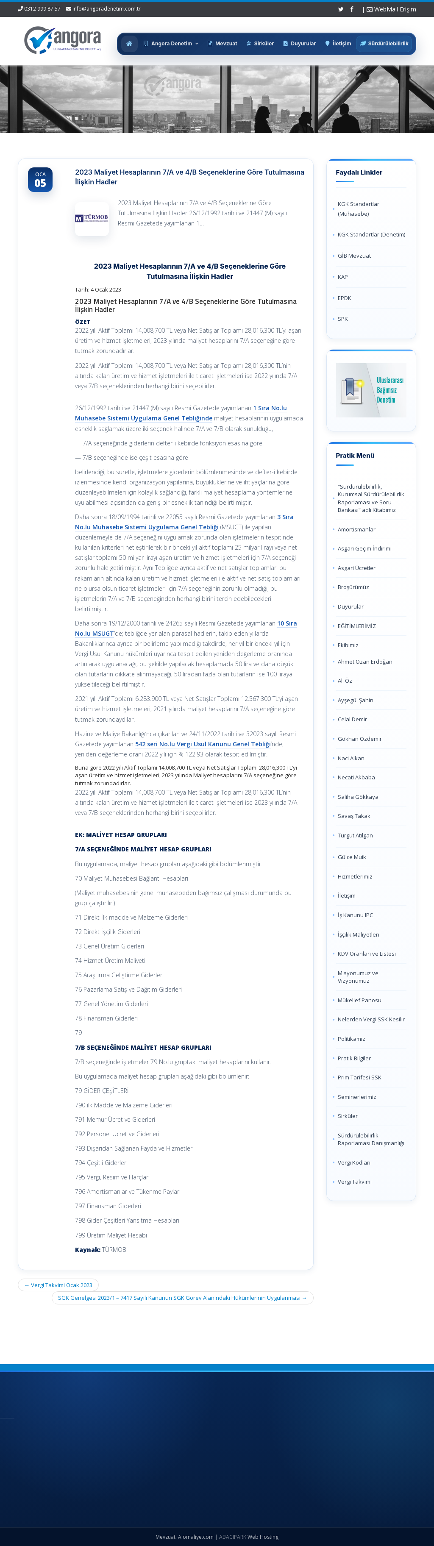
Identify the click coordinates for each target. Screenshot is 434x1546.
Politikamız (351, 1039)
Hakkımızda (237, 1445)
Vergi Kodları (354, 1162)
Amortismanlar (357, 529)
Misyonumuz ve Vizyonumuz (358, 977)
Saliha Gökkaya (358, 797)
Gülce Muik (352, 857)
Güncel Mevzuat (243, 1473)
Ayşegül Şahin (355, 700)
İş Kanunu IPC (355, 915)
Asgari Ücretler (357, 568)
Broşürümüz (353, 587)
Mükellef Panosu (359, 1000)
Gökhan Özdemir (360, 738)
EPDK (344, 298)
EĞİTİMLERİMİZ (357, 626)
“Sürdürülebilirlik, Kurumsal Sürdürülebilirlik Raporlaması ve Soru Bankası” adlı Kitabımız (371, 498)
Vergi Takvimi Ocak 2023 (58, 1285)
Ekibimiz (348, 645)
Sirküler (348, 1116)
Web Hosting (263, 1536)
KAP (343, 277)
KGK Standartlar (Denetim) (371, 234)
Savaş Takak (354, 816)
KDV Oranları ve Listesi (367, 953)
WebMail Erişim (391, 9)
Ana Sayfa (235, 1431)
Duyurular (351, 606)
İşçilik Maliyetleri (358, 934)
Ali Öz (345, 680)
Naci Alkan (351, 758)
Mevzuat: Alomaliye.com (185, 1536)
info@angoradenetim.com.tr (106, 8)
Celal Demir (352, 719)
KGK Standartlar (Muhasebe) (358, 208)
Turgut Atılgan (355, 835)
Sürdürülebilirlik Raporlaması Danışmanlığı (371, 1139)
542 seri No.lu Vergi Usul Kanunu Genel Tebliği (203, 744)
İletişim (347, 895)
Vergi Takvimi (355, 1181)
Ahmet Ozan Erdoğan (365, 661)
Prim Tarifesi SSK (359, 1077)
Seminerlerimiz (357, 1097)
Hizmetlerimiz (355, 876)
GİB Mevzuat (354, 255)
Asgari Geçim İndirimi (365, 548)
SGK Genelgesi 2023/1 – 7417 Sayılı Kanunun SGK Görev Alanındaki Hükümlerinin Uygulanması (182, 1297)
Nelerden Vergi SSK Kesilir (371, 1019)
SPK (343, 319)
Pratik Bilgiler (354, 1058)
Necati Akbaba (356, 777)
